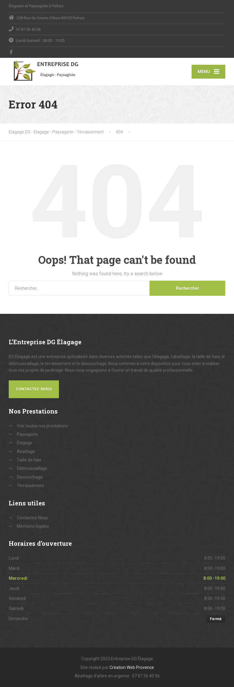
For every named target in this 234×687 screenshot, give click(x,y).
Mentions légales (33, 526)
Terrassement (30, 485)
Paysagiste (27, 434)
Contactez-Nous (34, 389)
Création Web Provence (131, 667)
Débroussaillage (32, 468)
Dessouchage (30, 477)
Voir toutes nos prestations (42, 425)
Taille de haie (29, 459)
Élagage (24, 442)
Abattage (26, 451)
